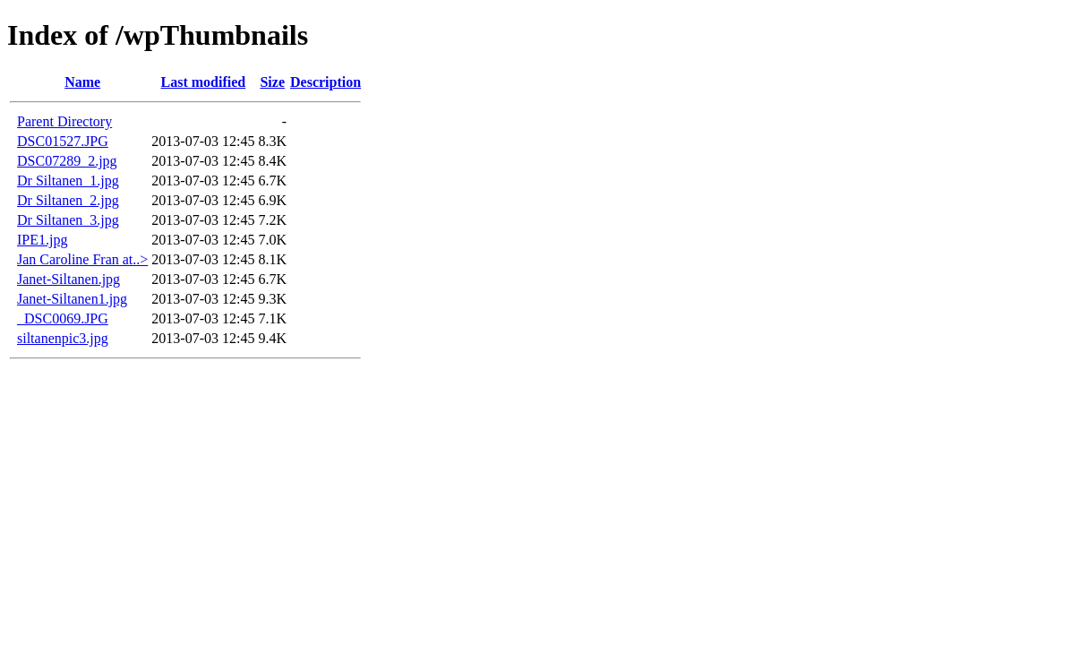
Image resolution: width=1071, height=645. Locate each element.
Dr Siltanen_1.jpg (68, 180)
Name (82, 82)
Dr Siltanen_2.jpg (68, 200)
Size (272, 82)
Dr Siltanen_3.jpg (68, 220)
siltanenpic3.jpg (62, 338)
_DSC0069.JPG (62, 318)
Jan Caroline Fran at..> (82, 259)
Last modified (203, 82)
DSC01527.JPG (62, 141)
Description (325, 82)
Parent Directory (64, 121)
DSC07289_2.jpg (67, 160)
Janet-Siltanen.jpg (68, 279)
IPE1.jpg (42, 239)
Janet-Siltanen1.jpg (72, 298)
